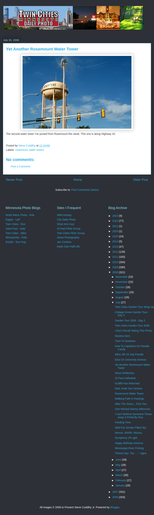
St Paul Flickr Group (68, 228)
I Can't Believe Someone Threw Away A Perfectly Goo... (133, 416)
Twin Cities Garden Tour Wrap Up (134, 306)
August (120, 297)
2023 (115, 215)
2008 (115, 272)
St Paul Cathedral (125, 378)
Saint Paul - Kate (15, 228)
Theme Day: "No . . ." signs (130, 453)
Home (77, 180)
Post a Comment (20, 166)
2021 (115, 226)
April (119, 470)
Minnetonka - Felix (16, 237)
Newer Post (14, 180)
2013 (115, 246)
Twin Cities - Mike (16, 233)
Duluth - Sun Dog (16, 241)
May (118, 464)
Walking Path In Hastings (129, 398)
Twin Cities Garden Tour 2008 (132, 325)
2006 (115, 497)
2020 (115, 231)
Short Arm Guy (65, 224)
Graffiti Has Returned (127, 383)
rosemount (21, 149)
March (120, 475)
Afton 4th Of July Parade (129, 354)
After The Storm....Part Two (131, 403)
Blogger (114, 507)
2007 (115, 491)
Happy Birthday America (129, 443)
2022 (115, 220)
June (119, 459)
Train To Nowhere (125, 341)
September (122, 292)
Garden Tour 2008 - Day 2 (130, 320)
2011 (115, 256)
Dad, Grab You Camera (128, 388)
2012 (115, 251)
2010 (115, 262)
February (121, 480)
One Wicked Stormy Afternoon (132, 408)
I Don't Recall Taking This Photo (133, 330)
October (121, 287)
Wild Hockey (64, 215)
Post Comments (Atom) (85, 189)
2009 (115, 267)
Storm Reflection (124, 373)
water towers (36, 149)
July (118, 302)
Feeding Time (123, 422)
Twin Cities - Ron (16, 224)
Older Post (140, 180)
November (122, 281)
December (122, 276)
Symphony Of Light (126, 437)
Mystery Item (122, 335)
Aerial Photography (68, 237)
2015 (115, 236)
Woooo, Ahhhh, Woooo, (129, 432)
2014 (115, 241)
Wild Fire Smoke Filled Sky (130, 427)
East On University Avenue (130, 359)
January (121, 485)
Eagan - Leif (13, 219)
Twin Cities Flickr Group (71, 233)
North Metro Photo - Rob (20, 215)
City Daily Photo (66, 219)
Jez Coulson (64, 241)
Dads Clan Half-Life (68, 246)
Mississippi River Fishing (129, 448)
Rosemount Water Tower (129, 393)
